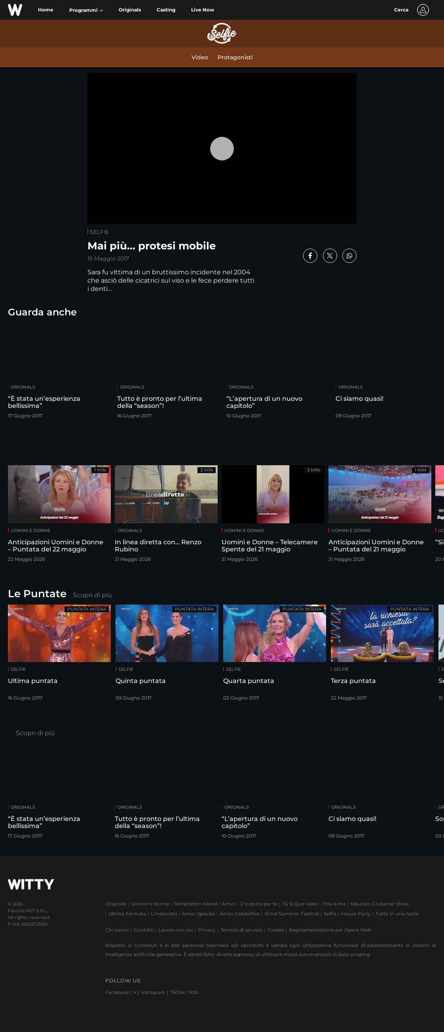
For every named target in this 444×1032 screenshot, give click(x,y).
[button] (86, 10)
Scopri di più (92, 595)
